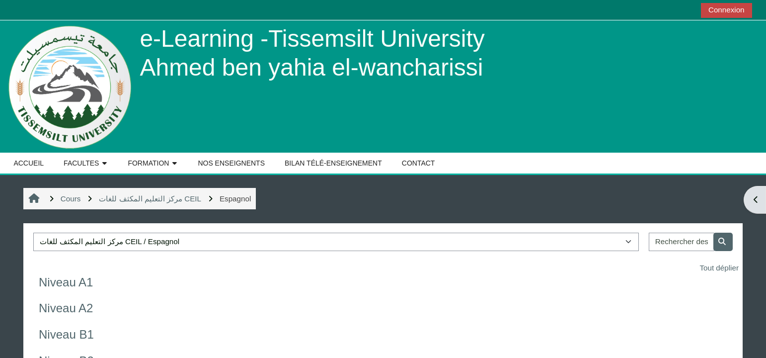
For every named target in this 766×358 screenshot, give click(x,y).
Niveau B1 (66, 334)
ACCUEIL (28, 163)
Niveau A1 (66, 282)
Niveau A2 (66, 308)
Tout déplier (719, 268)
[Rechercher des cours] (681, 242)
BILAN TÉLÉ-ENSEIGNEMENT (333, 163)
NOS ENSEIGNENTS (231, 163)
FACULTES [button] (81, 163)
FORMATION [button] (148, 163)
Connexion (726, 9)
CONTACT (418, 163)
